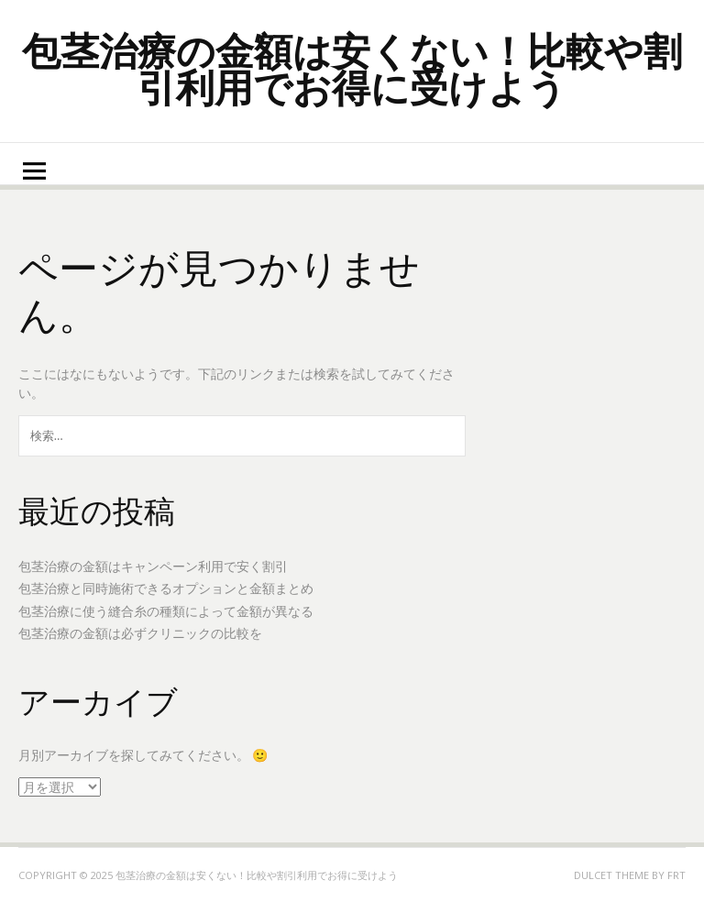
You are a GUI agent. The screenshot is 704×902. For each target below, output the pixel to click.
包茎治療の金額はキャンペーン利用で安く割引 (153, 566)
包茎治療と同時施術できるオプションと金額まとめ (166, 588)
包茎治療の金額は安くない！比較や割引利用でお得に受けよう (352, 68)
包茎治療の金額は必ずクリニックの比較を (140, 633)
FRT (676, 875)
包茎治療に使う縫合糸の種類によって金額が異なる (166, 611)
